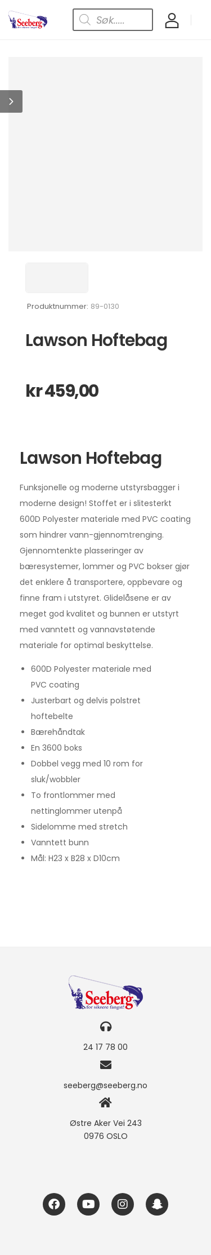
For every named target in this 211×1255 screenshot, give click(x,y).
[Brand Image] (56, 278)
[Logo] (27, 20)
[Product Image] (105, 154)
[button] (11, 101)
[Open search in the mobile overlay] (113, 19)
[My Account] (171, 20)
